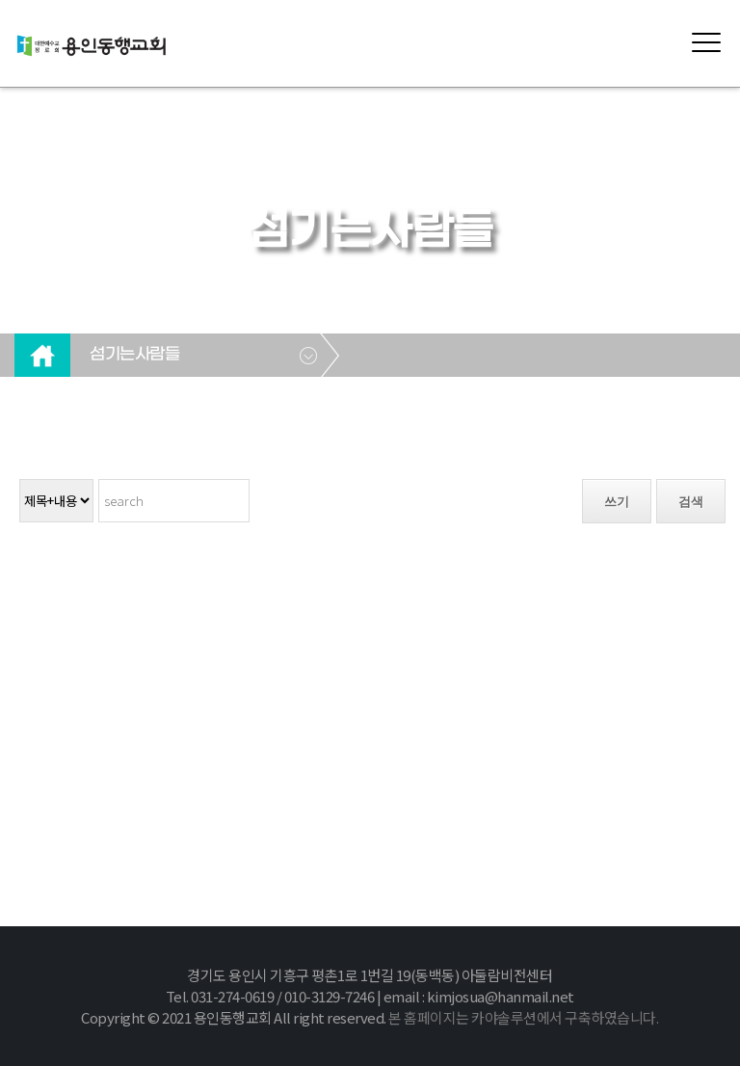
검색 (690, 501)
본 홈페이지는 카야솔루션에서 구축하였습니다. (523, 1017)
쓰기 (616, 501)
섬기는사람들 (134, 354)
